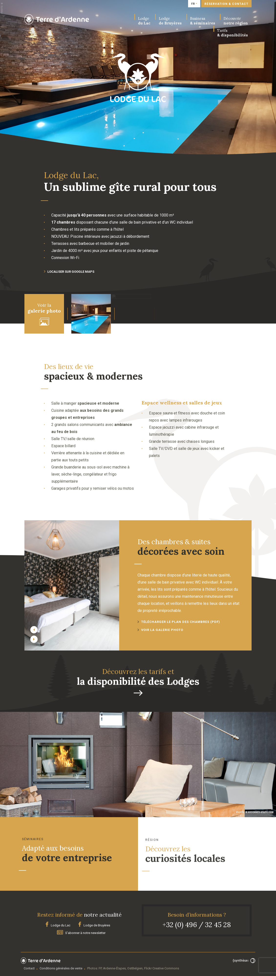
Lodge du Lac (57, 925)
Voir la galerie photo (162, 630)
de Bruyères (170, 20)
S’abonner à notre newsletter (81, 932)
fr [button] (193, 3)
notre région (235, 20)
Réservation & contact (226, 4)
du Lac (144, 20)
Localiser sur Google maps (69, 271)
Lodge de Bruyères (94, 925)
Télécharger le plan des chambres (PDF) (180, 622)
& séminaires (202, 20)
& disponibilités (232, 32)
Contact (29, 968)
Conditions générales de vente (61, 968)
